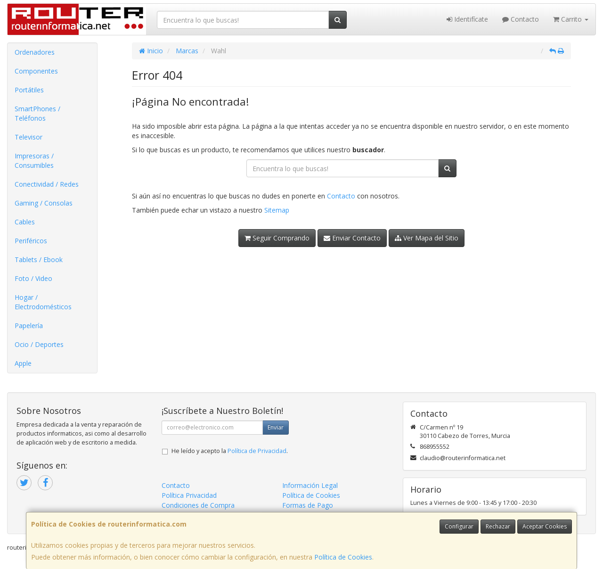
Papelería (29, 325)
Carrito (570, 19)
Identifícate (467, 19)
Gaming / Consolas (44, 202)
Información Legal (310, 485)
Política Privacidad (189, 495)
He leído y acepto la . (229, 451)
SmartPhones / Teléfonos (37, 113)
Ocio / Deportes (39, 344)
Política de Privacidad (257, 451)
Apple (23, 363)
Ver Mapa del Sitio (426, 237)
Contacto (520, 19)
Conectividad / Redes (47, 184)
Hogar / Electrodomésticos (43, 302)
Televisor (28, 136)
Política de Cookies (343, 557)
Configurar (459, 526)
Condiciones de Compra (198, 505)
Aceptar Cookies (544, 526)
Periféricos (31, 240)
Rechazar (498, 526)
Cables (25, 221)
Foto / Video (33, 278)
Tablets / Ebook (39, 259)
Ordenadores (35, 52)
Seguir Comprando (277, 237)
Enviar (276, 427)
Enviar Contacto (352, 237)
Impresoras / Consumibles (34, 160)
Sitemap (276, 210)
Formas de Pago (307, 505)
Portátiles (29, 89)
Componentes (36, 70)
